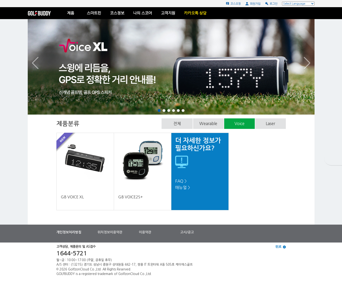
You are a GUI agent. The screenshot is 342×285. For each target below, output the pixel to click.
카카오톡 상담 (195, 13)
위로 (280, 246)
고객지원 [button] (168, 13)
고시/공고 (187, 232)
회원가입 (253, 3)
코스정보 (117, 13)
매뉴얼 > (182, 187)
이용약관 (145, 232)
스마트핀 (94, 13)
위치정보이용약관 (110, 232)
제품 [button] (72, 13)
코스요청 (233, 3)
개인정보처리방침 (68, 232)
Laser (270, 123)
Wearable (208, 123)
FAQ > (181, 181)
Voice (239, 123)
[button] (52, 63)
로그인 (271, 3)
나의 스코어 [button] (142, 13)
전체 (177, 123)
